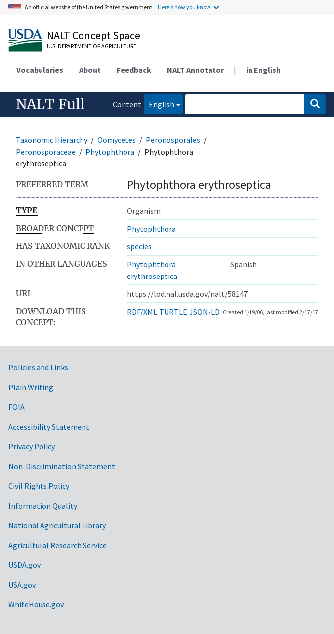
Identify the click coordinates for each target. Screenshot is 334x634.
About (90, 70)
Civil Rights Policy (38, 486)
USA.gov (22, 585)
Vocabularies (39, 70)
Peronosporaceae (46, 152)
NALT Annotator (195, 70)
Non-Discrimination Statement (61, 466)
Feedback (134, 70)
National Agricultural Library (57, 525)
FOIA (16, 407)
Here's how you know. (185, 7)
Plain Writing (30, 387)
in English (263, 70)
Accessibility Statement (48, 427)
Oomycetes (116, 140)
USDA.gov (24, 565)
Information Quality (42, 506)
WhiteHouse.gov (36, 604)
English (159, 103)
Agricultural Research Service (57, 545)
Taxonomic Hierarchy (51, 140)
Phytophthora (109, 152)
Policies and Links (38, 367)
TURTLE (173, 312)
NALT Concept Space (93, 35)
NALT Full (50, 104)
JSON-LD (204, 312)
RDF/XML (142, 312)
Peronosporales (173, 140)
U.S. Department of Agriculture (91, 46)
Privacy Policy (31, 446)
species (139, 246)
